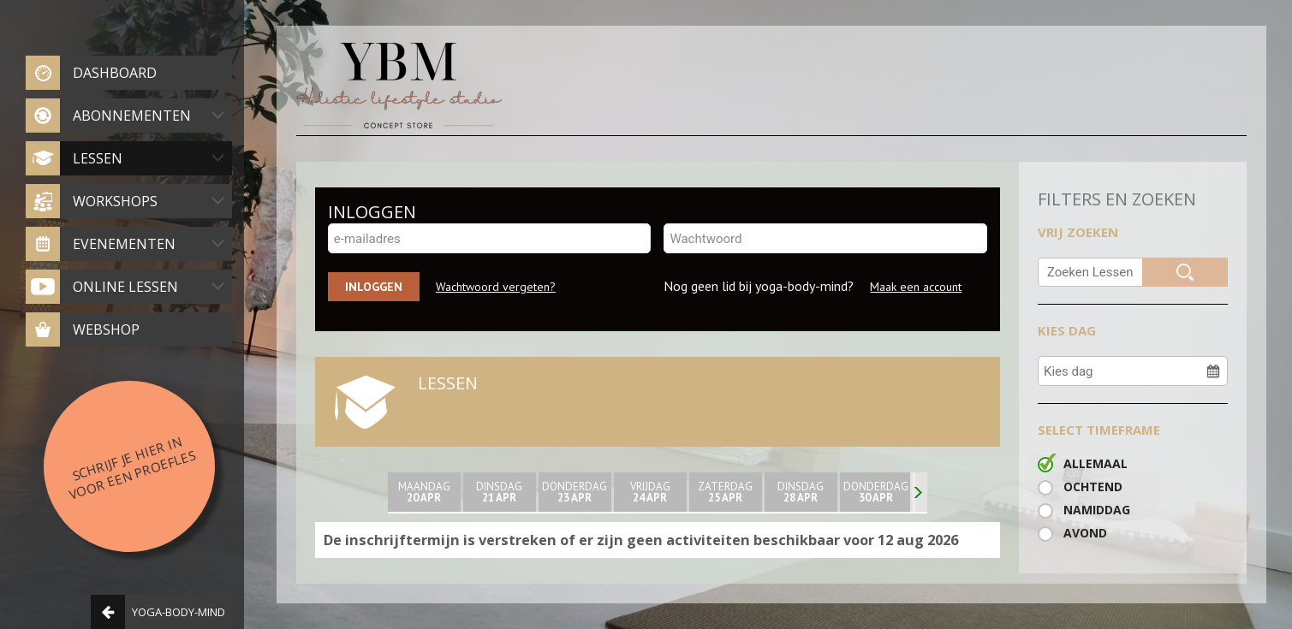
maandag (424, 492)
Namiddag (1096, 509)
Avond (1085, 533)
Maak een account (916, 286)
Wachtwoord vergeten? (496, 286)
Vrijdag (650, 492)
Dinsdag (499, 492)
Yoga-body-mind (158, 612)
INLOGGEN (372, 211)
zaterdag (725, 492)
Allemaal (1095, 463)
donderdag (575, 492)
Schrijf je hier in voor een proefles (131, 467)
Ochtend (1092, 486)
